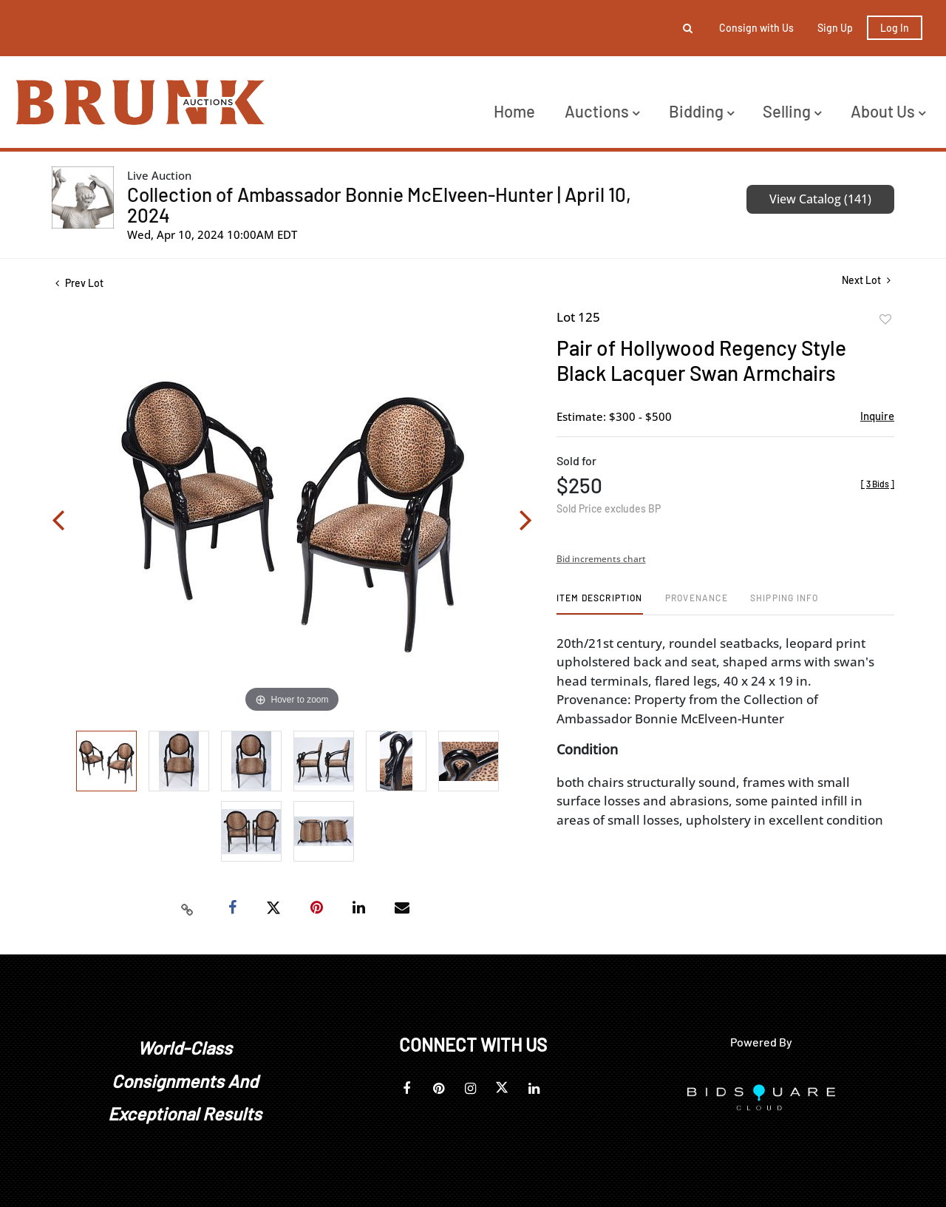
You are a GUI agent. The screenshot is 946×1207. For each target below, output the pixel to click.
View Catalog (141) (820, 199)
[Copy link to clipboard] (188, 908)
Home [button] (514, 111)
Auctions (602, 111)
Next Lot (866, 280)
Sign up (835, 27)
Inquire (877, 415)
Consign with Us (756, 27)
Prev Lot (79, 283)
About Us (888, 111)
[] (877, 484)
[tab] (600, 603)
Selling (792, 111)
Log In (894, 27)
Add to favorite (885, 319)
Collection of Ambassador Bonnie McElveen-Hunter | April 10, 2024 (379, 204)
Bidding (701, 111)
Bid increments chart (601, 558)
